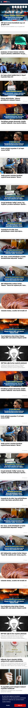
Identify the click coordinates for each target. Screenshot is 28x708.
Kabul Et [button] (20, 705)
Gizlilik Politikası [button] (6, 701)
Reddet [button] (8, 705)
